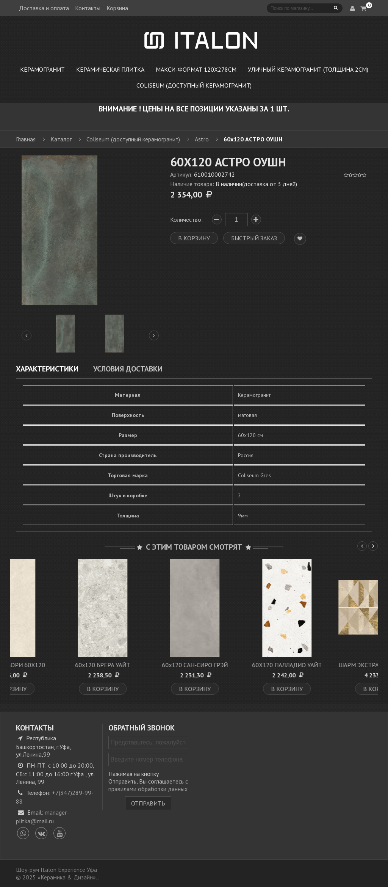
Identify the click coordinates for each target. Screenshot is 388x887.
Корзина (117, 8)
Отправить (148, 803)
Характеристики (47, 368)
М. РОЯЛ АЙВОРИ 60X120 (56, 665)
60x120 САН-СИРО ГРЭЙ (241, 665)
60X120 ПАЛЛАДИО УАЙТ (333, 665)
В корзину (56, 689)
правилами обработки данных (148, 789)
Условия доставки (128, 368)
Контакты (87, 8)
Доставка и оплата (44, 8)
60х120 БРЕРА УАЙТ (148, 665)
